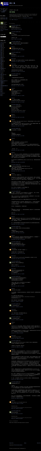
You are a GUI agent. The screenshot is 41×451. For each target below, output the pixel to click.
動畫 (1, 63)
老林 (12, 88)
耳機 (1, 64)
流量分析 (1, 83)
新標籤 (1, 57)
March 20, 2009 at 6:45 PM (17, 413)
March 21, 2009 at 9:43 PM (17, 418)
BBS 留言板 (12, 12)
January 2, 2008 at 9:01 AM (17, 314)
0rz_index (2, 93)
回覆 (1, 67)
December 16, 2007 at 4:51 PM (17, 117)
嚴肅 (1, 59)
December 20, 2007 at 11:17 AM (18, 253)
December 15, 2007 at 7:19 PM (17, 95)
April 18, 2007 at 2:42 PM (16, 29)
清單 (1, 75)
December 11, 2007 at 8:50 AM (17, 49)
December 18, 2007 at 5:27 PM (17, 135)
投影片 (1, 78)
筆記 (1, 51)
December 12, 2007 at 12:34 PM (18, 71)
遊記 (1, 90)
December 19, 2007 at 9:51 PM (17, 232)
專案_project (2, 74)
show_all (1, 42)
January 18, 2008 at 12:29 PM (17, 338)
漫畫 (1, 62)
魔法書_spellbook (3, 80)
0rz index (2, 9)
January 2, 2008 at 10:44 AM (17, 319)
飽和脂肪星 (2, 68)
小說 (1, 73)
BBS (1, 94)
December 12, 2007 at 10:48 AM (18, 61)
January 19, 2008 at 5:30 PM (17, 403)
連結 (1, 95)
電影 (1, 91)
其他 (1, 56)
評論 (1, 84)
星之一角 (12, 3)
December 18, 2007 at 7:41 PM (17, 150)
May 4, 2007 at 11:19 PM (16, 39)
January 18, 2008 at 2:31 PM (17, 379)
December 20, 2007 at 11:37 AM (18, 258)
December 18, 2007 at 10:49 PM (18, 162)
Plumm (12, 58)
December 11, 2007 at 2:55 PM (17, 56)
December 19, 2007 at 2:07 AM (17, 214)
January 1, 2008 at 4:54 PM (17, 306)
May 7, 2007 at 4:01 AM (16, 44)
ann (1, 72)
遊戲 (1, 46)
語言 (1, 79)
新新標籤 (1, 61)
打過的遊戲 (3, 11)
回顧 (1, 52)
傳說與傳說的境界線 (3, 85)
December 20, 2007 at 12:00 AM (18, 239)
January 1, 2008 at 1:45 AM (17, 301)
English (1, 47)
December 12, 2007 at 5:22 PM (17, 85)
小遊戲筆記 (4, 10)
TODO (1, 69)
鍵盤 (1, 77)
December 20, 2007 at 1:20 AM (17, 245)
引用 (1, 48)
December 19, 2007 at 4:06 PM (17, 224)
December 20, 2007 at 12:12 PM (18, 266)
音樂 (1, 53)
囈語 (1, 58)
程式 (1, 43)
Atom (4, 17)
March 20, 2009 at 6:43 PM (17, 408)
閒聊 (1, 45)
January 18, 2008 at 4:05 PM (17, 398)
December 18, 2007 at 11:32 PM (18, 188)
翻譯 (1, 89)
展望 (1, 88)
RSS (6, 17)
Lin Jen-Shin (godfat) (15, 25)
